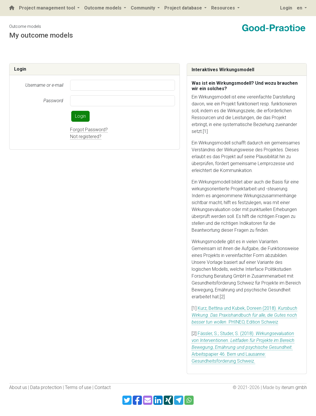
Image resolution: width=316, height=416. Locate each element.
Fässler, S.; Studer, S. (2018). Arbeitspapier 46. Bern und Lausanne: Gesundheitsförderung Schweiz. (243, 347)
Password (53, 100)
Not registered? (85, 136)
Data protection (46, 387)
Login (80, 116)
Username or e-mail (44, 85)
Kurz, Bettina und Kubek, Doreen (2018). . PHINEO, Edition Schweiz (244, 315)
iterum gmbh (294, 387)
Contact (103, 387)
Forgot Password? (89, 129)
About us (18, 387)
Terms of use (78, 387)
